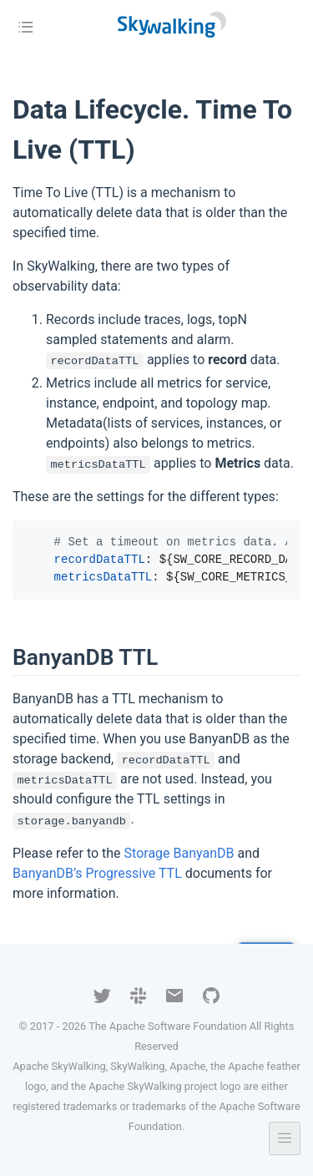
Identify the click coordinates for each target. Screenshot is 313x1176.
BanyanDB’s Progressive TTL (97, 873)
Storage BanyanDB (179, 853)
